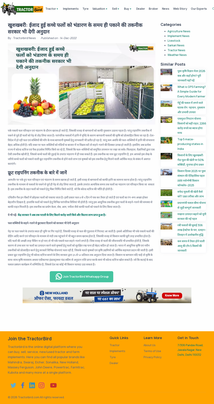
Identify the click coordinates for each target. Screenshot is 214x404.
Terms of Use (152, 351)
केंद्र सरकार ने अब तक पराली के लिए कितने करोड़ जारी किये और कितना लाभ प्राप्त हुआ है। (62, 215)
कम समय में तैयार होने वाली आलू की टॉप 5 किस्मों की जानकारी (191, 245)
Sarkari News (176, 45)
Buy (128, 9)
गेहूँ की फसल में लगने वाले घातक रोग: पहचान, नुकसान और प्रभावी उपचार (191, 107)
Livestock (174, 41)
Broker (153, 9)
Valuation (101, 9)
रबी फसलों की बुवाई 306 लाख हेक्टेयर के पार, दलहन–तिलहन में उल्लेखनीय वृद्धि (191, 229)
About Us (150, 345)
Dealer (140, 9)
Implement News (178, 36)
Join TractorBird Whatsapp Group (82, 276)
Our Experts (201, 9)
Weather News (177, 55)
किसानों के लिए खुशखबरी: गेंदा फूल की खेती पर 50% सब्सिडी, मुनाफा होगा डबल (190, 159)
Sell (116, 9)
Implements (70, 9)
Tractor (52, 9)
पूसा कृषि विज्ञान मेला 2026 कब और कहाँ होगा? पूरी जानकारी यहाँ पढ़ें (191, 75)
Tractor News (176, 50)
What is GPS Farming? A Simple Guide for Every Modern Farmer (191, 91)
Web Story (182, 9)
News (166, 9)
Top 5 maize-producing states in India (190, 144)
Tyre (86, 9)
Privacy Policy (153, 357)
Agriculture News (179, 31)
